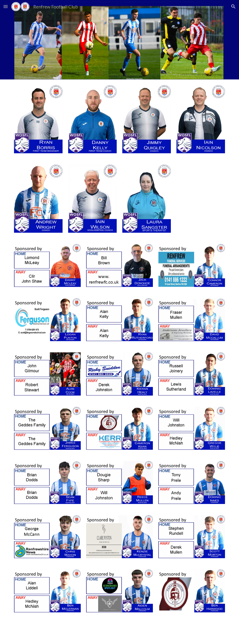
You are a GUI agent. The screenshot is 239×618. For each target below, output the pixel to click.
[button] (5, 6)
